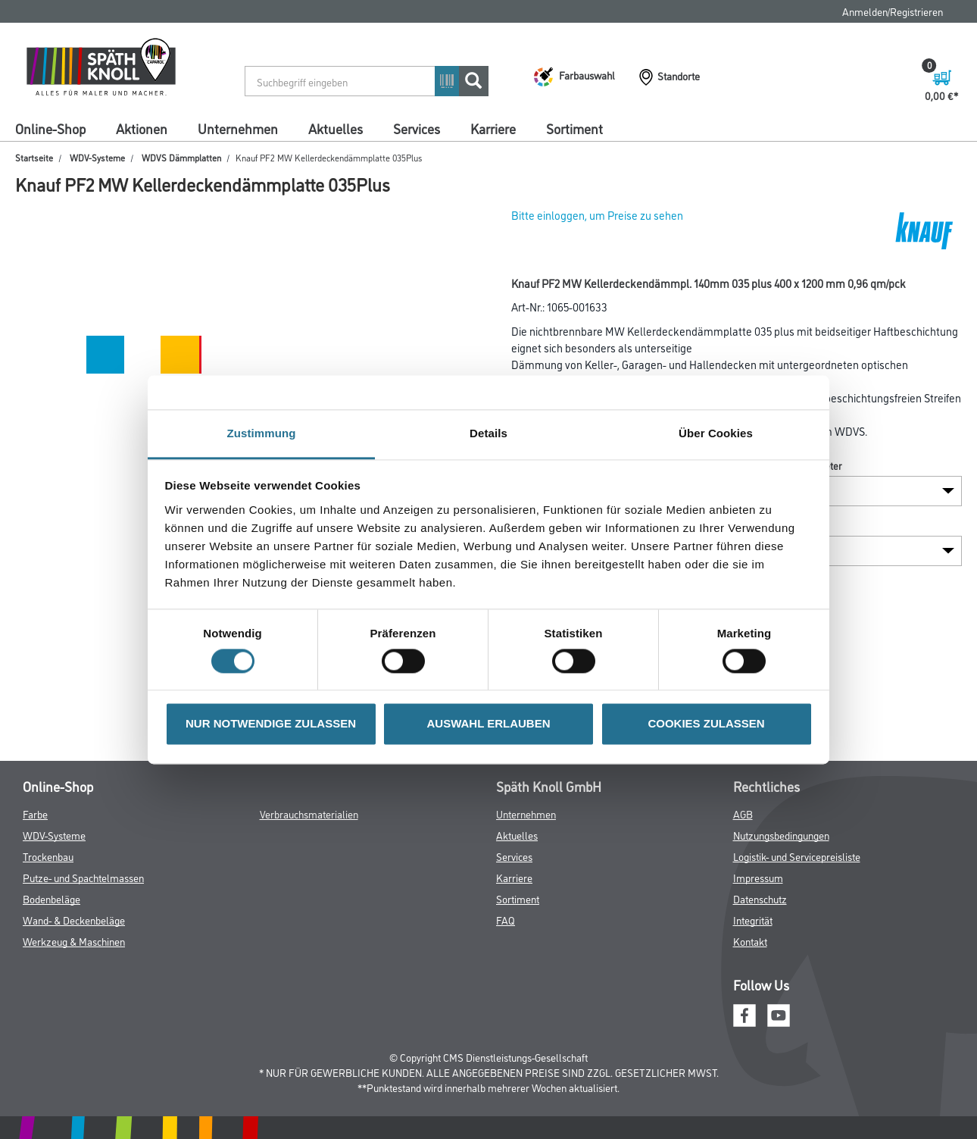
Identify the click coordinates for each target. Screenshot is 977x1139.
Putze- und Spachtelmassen (83, 877)
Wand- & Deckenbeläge (74, 919)
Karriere (493, 128)
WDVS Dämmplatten (181, 157)
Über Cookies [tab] (716, 433)
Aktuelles (335, 128)
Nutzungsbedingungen (781, 835)
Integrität (753, 919)
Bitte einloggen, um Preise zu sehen (597, 215)
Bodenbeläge (51, 898)
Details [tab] (488, 433)
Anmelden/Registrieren (892, 11)
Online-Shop (50, 128)
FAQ (505, 919)
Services (416, 128)
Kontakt (750, 941)
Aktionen (141, 128)
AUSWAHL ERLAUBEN (488, 724)
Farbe (35, 813)
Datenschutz (760, 898)
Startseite (34, 157)
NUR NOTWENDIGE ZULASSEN (271, 724)
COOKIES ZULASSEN (706, 724)
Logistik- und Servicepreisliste (796, 856)
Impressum (758, 877)
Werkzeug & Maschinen (74, 941)
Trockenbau (48, 856)
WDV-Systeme (97, 157)
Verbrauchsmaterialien (309, 813)
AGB (743, 813)
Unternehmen (238, 128)
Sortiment (574, 128)
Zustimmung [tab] (261, 433)
